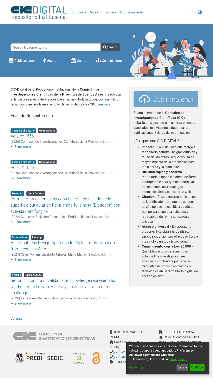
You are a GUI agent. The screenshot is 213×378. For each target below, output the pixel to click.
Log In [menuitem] (189, 12)
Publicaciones (22, 61)
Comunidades (109, 61)
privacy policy (178, 359)
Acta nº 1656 (22, 136)
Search (110, 47)
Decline (182, 367)
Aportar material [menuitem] (131, 12)
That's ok (197, 367)
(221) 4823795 (123, 357)
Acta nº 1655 (22, 167)
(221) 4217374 (123, 352)
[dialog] (167, 358)
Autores (50, 61)
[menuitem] (79, 12)
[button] (21, 147)
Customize (136, 367)
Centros (79, 61)
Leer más (103, 104)
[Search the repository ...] (56, 47)
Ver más (16, 319)
